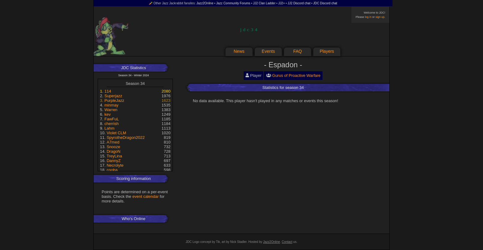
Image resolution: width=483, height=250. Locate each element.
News (238, 51)
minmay (111, 105)
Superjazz (113, 96)
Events (268, 51)
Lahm (109, 128)
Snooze (113, 146)
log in (368, 17)
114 (107, 91)
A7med (113, 142)
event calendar (145, 196)
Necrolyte (115, 165)
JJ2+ (281, 3)
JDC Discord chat (325, 3)
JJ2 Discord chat (299, 3)
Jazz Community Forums (233, 3)
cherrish (111, 123)
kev (107, 114)
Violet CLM (116, 133)
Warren (110, 109)
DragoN (113, 151)
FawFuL (111, 119)
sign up (379, 17)
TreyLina (114, 156)
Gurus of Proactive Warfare (296, 75)
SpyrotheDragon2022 (126, 137)
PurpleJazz (114, 100)
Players (327, 51)
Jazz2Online (205, 3)
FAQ (297, 51)
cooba (112, 170)
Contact (287, 242)
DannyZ (114, 160)
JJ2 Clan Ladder (264, 3)
